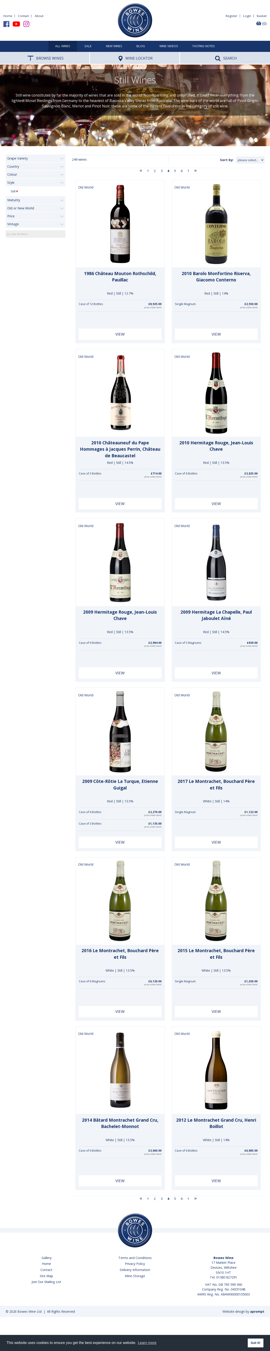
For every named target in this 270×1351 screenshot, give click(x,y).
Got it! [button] (255, 1343)
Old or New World (20, 208)
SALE (88, 46)
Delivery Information (135, 1270)
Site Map (46, 1276)
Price (11, 216)
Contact (23, 16)
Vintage (13, 224)
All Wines (62, 46)
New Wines (114, 46)
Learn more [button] (147, 1343)
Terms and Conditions (135, 1258)
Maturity (13, 200)
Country (13, 166)
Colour (12, 174)
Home (7, 16)
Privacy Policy (135, 1263)
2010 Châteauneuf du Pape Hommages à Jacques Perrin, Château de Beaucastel (120, 449)
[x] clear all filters (17, 234)
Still (13, 191)
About (39, 16)
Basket (262, 16)
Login (247, 16)
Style (11, 182)
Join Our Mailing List (46, 1282)
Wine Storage (135, 1276)
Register (231, 16)
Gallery (47, 1258)
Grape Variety (17, 158)
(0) (261, 23)
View (120, 334)
